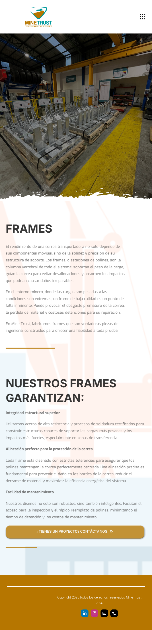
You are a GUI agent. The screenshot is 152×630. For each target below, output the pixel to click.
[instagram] (94, 613)
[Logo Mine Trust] (38, 8)
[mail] (104, 613)
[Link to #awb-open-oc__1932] (142, 16)
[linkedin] (84, 613)
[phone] (114, 613)
